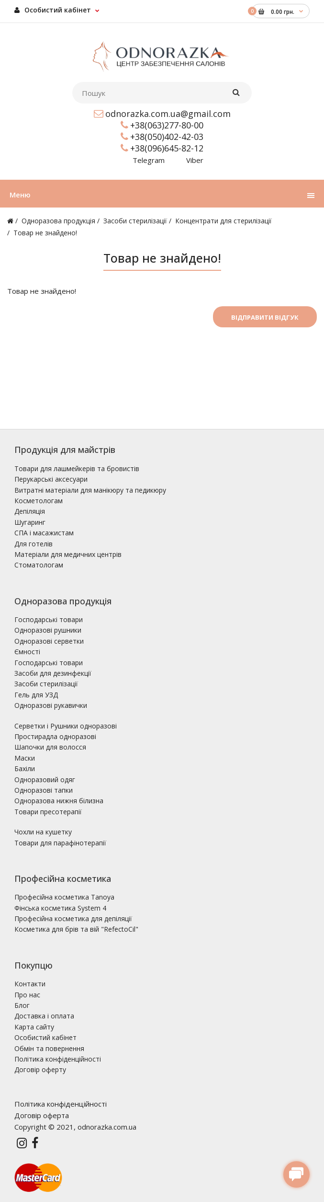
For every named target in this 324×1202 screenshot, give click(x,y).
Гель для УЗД (36, 694)
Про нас (27, 994)
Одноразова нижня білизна (58, 800)
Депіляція (29, 511)
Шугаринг (29, 522)
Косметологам (38, 500)
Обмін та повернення (49, 1048)
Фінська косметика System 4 (60, 908)
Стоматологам (38, 564)
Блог (22, 1005)
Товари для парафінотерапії (60, 842)
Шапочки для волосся (50, 746)
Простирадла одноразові (55, 736)
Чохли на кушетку (43, 831)
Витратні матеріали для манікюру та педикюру (90, 490)
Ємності (27, 651)
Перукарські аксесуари (51, 479)
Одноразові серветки (49, 641)
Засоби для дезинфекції (52, 673)
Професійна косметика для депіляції (73, 918)
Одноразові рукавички (50, 705)
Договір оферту (40, 1069)
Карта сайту (34, 1026)
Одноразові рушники (47, 630)
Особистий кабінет (52, 9)
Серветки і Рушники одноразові (65, 725)
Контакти (29, 983)
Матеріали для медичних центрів (68, 554)
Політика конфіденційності (57, 1058)
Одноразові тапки (43, 790)
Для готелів (33, 543)
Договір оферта (41, 1115)
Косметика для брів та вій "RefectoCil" (76, 929)
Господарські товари (48, 619)
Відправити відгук (265, 317)
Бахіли (24, 768)
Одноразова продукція (58, 220)
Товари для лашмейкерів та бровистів (76, 468)
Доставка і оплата (44, 1015)
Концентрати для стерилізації (223, 220)
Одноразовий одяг (44, 779)
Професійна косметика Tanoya (64, 897)
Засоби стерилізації (135, 220)
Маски (24, 758)
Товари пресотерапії (48, 811)
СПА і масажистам (44, 532)
